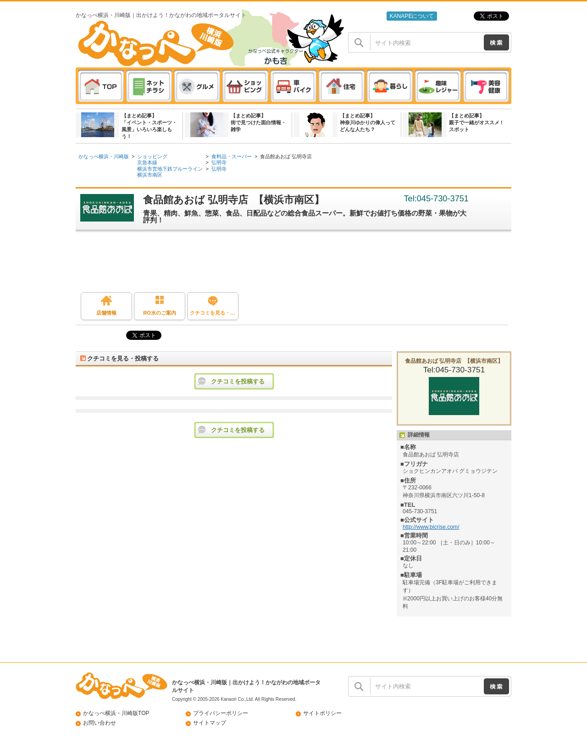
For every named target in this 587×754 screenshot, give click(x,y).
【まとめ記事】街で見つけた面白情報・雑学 (258, 122)
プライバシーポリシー (220, 713)
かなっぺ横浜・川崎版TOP (116, 713)
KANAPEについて (411, 16)
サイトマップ (209, 723)
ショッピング (152, 156)
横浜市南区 (149, 174)
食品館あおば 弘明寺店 (286, 156)
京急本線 (147, 162)
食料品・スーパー (231, 156)
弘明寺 (219, 162)
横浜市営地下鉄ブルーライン (170, 169)
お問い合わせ (99, 723)
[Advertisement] (298, 264)
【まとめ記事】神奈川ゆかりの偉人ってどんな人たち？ (367, 122)
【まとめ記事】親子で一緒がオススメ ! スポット (476, 122)
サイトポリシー (322, 713)
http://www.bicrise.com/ (431, 527)
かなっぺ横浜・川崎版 (103, 156)
